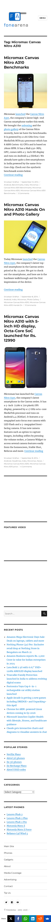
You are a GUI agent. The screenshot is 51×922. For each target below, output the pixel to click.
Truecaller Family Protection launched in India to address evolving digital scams (27, 679)
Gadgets (8, 859)
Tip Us (7, 893)
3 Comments (30, 305)
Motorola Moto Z (16, 825)
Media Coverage (12, 873)
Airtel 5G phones (16, 758)
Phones (8, 853)
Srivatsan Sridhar (11, 182)
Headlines (16, 461)
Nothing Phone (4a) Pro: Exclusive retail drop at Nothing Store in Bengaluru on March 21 (25, 648)
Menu (43, 18)
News (39, 461)
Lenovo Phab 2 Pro (17, 822)
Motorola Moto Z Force (19, 829)
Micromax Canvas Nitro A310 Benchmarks (21, 62)
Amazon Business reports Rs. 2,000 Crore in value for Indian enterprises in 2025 (26, 660)
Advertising (10, 879)
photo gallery (11, 129)
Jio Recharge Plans (17, 765)
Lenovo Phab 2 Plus (17, 818)
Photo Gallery (33, 299)
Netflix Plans (14, 754)
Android (7, 185)
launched (20, 114)
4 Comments (26, 466)
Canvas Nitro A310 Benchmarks (18, 188)
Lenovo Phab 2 (15, 814)
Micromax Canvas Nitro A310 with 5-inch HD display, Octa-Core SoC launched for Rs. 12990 (21, 328)
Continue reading (13, 174)
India (26, 185)
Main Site (9, 846)
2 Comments (23, 193)
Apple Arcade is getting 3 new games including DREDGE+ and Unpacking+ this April (26, 701)
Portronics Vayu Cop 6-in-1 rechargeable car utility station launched (23, 690)
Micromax (34, 185)
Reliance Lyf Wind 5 (17, 833)
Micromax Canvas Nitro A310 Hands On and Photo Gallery (24, 209)
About (7, 866)
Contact (8, 886)
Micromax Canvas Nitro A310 (16, 302)
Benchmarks (17, 185)
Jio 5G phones (14, 762)
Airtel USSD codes (16, 769)
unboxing (26, 125)
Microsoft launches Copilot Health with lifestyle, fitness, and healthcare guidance (27, 720)
